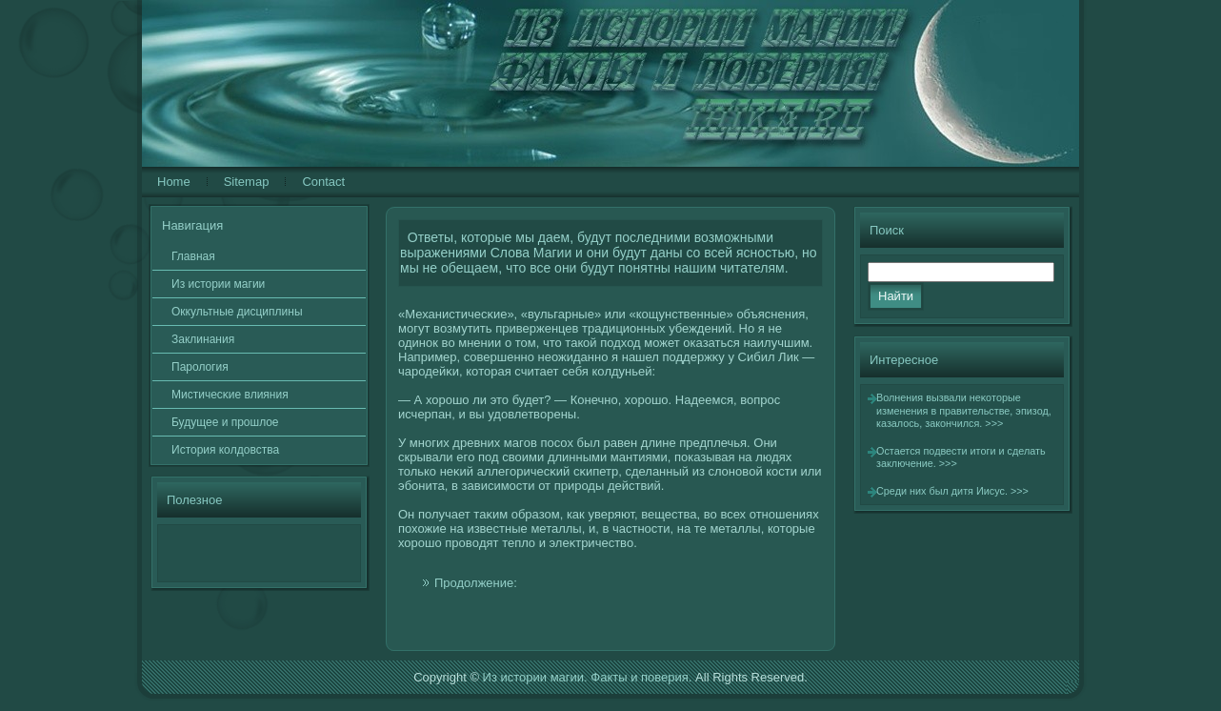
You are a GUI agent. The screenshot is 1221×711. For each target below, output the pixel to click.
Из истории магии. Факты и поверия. (587, 677)
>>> (994, 423)
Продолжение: (475, 583)
